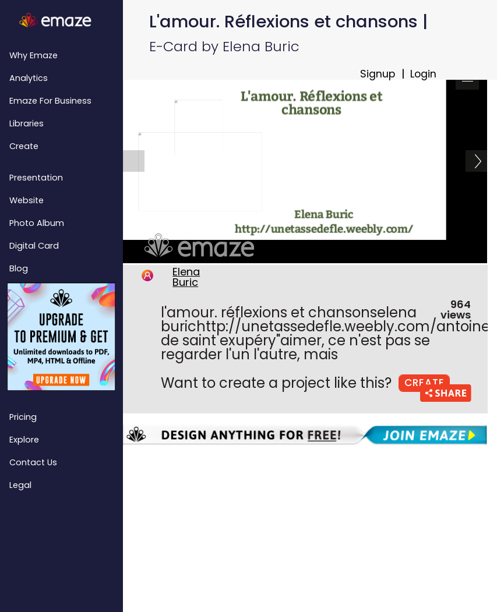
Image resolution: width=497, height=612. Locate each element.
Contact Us (33, 462)
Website (26, 200)
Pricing (23, 417)
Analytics (28, 78)
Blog (18, 268)
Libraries (26, 123)
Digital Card (34, 246)
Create (23, 146)
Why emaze (33, 55)
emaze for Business (50, 101)
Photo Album (36, 223)
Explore (24, 439)
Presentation (36, 177)
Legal (20, 485)
